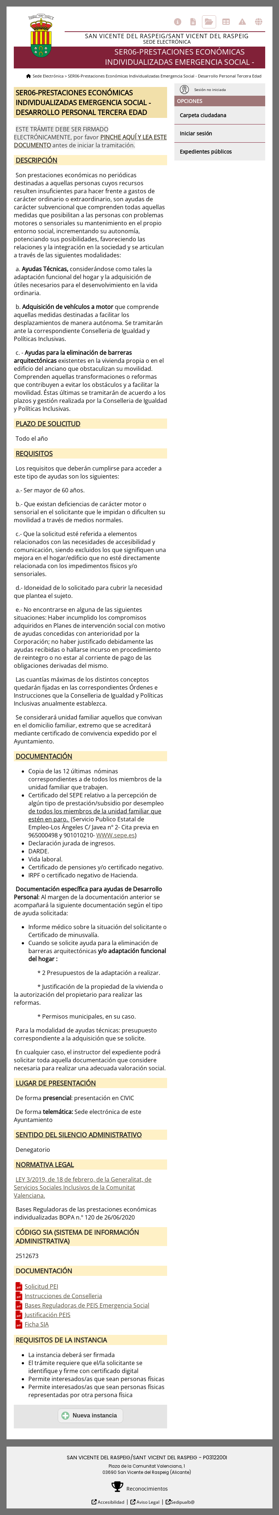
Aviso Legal (147, 1502)
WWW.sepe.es (115, 835)
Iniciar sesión (196, 133)
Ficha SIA (37, 1324)
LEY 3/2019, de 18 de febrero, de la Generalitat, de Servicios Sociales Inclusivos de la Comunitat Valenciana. (82, 1187)
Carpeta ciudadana (203, 115)
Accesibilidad (110, 1502)
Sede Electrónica (48, 76)
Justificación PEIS (47, 1315)
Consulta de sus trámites (209, 21)
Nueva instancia (89, 1416)
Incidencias (242, 21)
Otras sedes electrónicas (258, 21)
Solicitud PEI (41, 1286)
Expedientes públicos (206, 151)
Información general (177, 21)
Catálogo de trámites (193, 21)
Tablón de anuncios (225, 21)
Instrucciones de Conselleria (63, 1296)
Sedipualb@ (183, 1502)
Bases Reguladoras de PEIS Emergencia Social (87, 1305)
